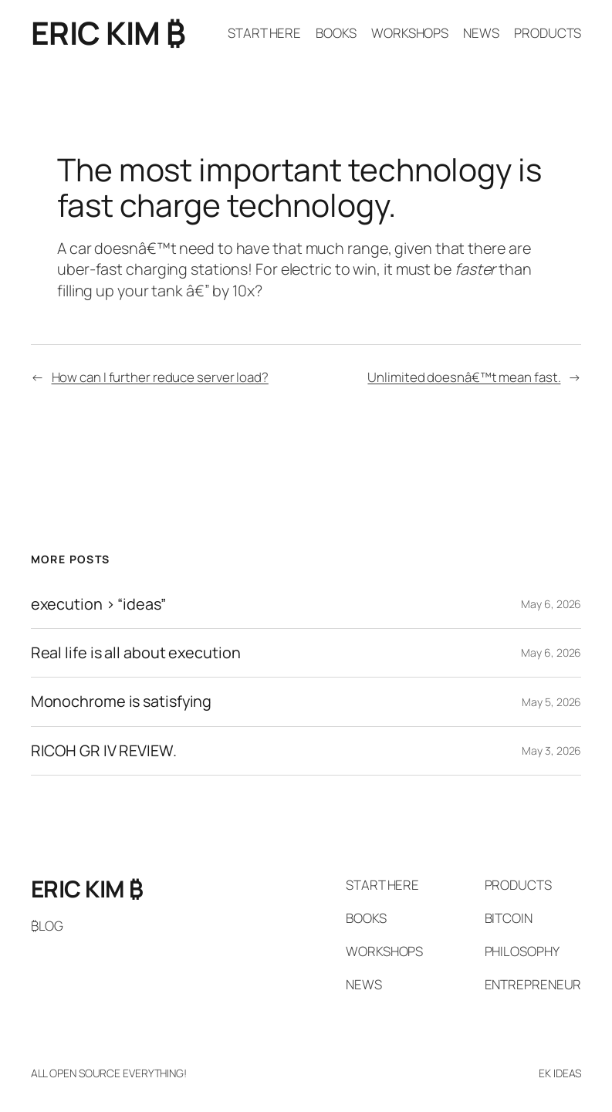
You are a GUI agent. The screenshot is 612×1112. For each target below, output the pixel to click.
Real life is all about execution (136, 652)
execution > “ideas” (98, 604)
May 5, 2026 (551, 702)
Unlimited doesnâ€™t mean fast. (463, 377)
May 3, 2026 (551, 750)
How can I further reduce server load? (160, 377)
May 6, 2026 (551, 604)
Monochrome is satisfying (121, 701)
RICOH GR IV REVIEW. (104, 750)
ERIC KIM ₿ (108, 33)
